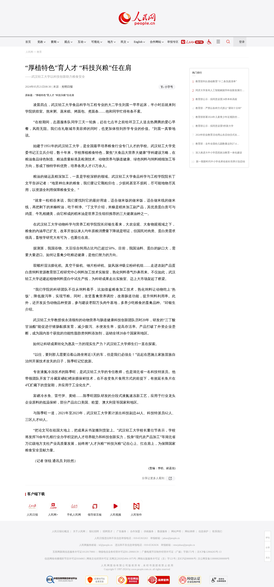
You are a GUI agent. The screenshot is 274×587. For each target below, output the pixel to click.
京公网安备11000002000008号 (213, 558)
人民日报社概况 (60, 531)
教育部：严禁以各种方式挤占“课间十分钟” (219, 108)
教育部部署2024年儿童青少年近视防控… (218, 117)
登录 (242, 41)
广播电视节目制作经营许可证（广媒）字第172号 (168, 552)
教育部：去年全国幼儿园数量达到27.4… (217, 143)
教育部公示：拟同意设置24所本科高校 (216, 99)
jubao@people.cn (171, 538)
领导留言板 (95, 508)
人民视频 (115, 508)
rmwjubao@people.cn (184, 545)
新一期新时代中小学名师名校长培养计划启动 (220, 161)
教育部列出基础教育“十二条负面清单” (216, 81)
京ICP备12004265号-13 (209, 552)
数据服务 (162, 531)
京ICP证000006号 (187, 558)
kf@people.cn (106, 545)
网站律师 (190, 531)
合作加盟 (135, 531)
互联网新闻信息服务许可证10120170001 (74, 552)
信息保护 (203, 531)
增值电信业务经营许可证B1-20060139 (118, 552)
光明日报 (67, 86)
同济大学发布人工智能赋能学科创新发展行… (220, 90)
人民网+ (53, 508)
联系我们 (217, 531)
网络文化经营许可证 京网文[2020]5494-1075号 (111, 558)
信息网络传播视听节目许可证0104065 (65, 558)
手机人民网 (74, 508)
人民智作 (136, 508)
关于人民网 (79, 531)
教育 (39, 52)
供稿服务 (149, 531)
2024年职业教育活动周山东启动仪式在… (218, 135)
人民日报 (32, 508)
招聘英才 (108, 531)
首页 (28, 41)
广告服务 (121, 531)
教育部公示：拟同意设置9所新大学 (214, 126)
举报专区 (172, 41)
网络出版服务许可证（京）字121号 (157, 558)
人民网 (29, 52)
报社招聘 (94, 531)
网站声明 (176, 531)
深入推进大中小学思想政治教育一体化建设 (219, 152)
